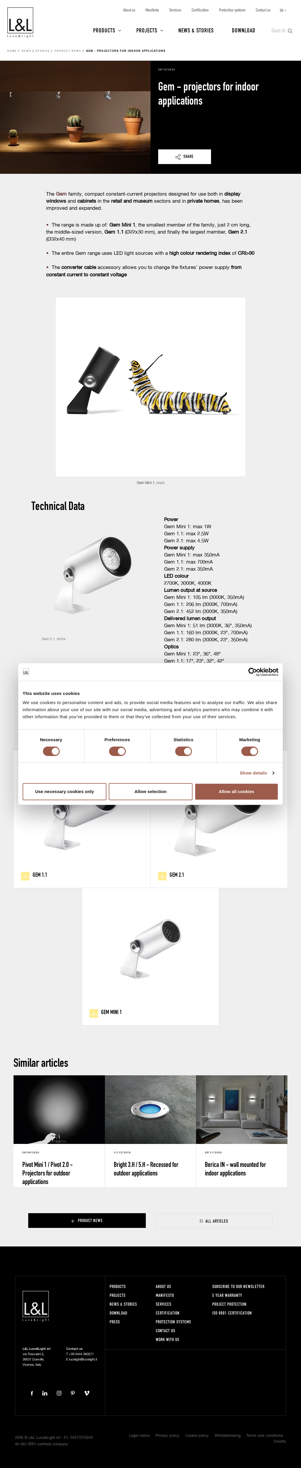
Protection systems (232, 10)
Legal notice (139, 1436)
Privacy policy (167, 1436)
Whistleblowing (227, 1436)
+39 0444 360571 (81, 1354)
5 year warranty (227, 1295)
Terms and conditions (264, 1436)
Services (175, 10)
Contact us (263, 10)
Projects (146, 30)
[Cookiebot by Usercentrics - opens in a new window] (252, 672)
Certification (200, 10)
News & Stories (196, 30)
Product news (68, 51)
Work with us (167, 1339)
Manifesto (152, 10)
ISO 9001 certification (232, 1313)
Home (12, 51)
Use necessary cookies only (64, 791)
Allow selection (150, 791)
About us (129, 10)
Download (243, 30)
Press (115, 1322)
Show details (253, 772)
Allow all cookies (236, 791)
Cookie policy (197, 1436)
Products (104, 30)
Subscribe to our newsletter (238, 1286)
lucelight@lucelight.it (83, 1359)
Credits (280, 1442)
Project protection (229, 1304)
